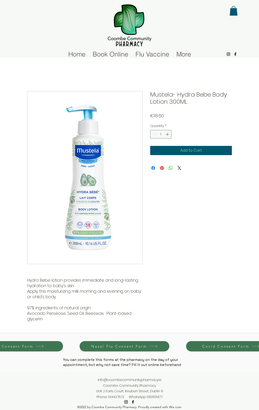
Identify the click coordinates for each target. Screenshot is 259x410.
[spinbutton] (161, 134)
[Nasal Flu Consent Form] (124, 346)
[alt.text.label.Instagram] (228, 54)
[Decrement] (154, 134)
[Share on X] (179, 168)
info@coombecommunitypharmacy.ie (129, 380)
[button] (234, 11)
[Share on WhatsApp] (170, 168)
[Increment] (168, 134)
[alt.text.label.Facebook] (235, 54)
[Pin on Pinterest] (162, 168)
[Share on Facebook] (153, 168)
